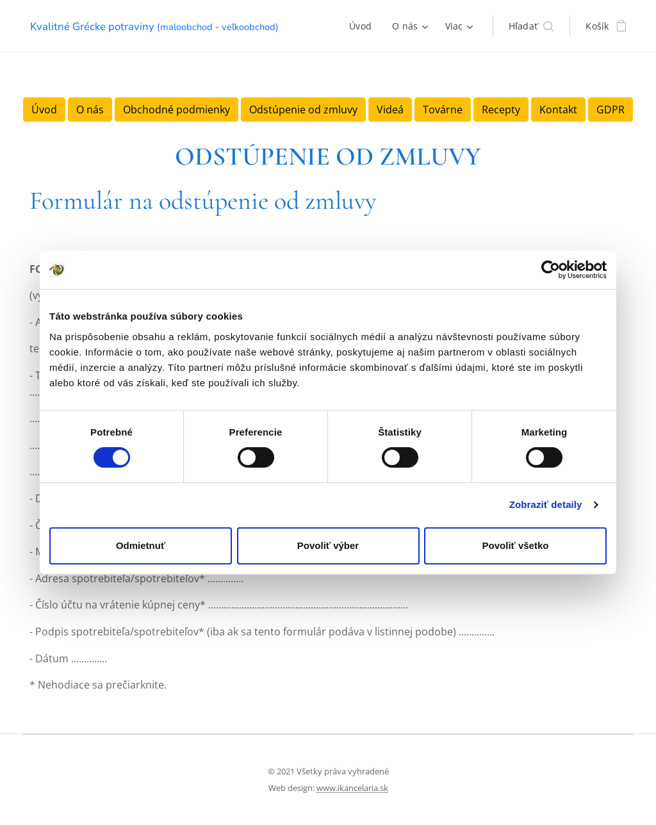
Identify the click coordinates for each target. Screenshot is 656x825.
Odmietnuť (140, 545)
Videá (390, 109)
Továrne (443, 109)
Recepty (501, 109)
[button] (531, 26)
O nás (90, 109)
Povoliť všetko (515, 545)
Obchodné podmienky (176, 109)
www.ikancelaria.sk (352, 788)
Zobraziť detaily (545, 504)
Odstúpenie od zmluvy (303, 109)
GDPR (610, 109)
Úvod (44, 109)
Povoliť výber (328, 545)
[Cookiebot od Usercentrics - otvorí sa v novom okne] (551, 269)
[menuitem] (364, 26)
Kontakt (558, 109)
